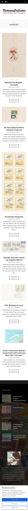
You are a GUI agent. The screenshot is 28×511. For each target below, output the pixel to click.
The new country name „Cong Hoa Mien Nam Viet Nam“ (19, 437)
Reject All (15, 507)
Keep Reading (14, 100)
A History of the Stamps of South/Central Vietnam (19, 398)
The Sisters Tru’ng (18, 407)
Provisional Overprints (14, 217)
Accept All (15, 499)
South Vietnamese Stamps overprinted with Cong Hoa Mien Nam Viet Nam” (14, 353)
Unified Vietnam (14, 79)
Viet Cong (14, 347)
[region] (14, 498)
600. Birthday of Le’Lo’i (14, 305)
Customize (15, 503)
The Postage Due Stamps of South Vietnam (18, 426)
